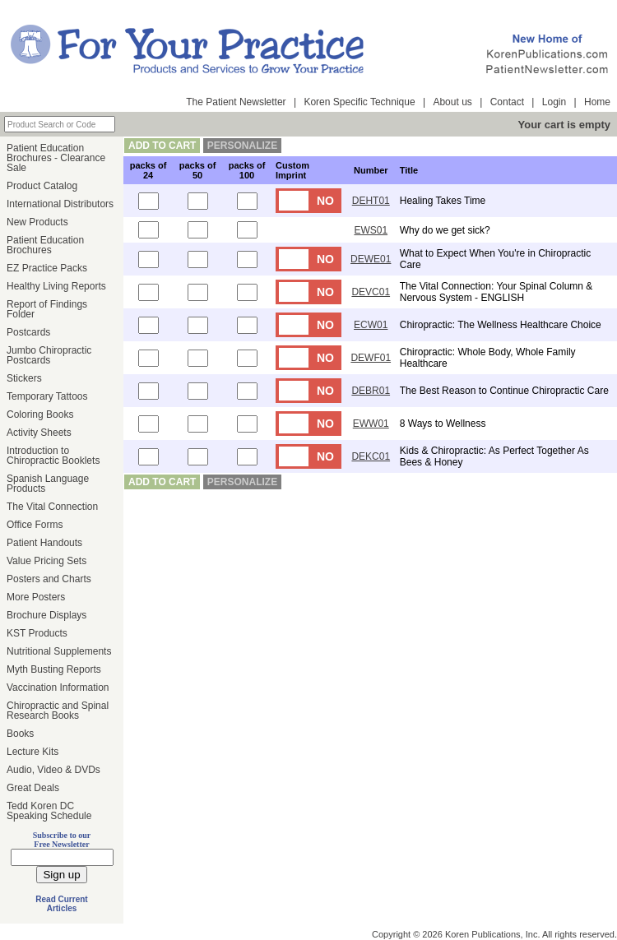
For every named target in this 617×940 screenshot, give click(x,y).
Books (20, 733)
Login (554, 102)
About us (452, 102)
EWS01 (370, 230)
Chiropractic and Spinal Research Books (58, 710)
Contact (507, 102)
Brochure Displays (46, 615)
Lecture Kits (32, 751)
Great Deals (33, 788)
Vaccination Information (58, 687)
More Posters (36, 597)
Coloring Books (40, 414)
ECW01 (370, 325)
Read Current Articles (61, 904)
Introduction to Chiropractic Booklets (53, 455)
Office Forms (35, 524)
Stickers (24, 378)
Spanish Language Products (48, 483)
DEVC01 (370, 292)
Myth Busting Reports (54, 669)
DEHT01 (371, 200)
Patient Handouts (44, 543)
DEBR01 (370, 390)
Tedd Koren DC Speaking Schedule (49, 811)
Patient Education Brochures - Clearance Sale (56, 158)
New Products (37, 222)
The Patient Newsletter (235, 102)
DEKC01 (370, 456)
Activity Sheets (39, 432)
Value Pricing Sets (46, 561)
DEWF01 (370, 357)
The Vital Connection (52, 506)
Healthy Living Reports (56, 286)
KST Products (37, 633)
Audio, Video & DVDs (53, 770)
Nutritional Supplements (59, 651)
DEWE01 (370, 259)
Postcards (28, 332)
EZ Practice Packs (47, 268)
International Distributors (60, 204)
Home (597, 102)
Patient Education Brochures (45, 245)
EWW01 (371, 423)
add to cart (162, 145)
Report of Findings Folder (47, 309)
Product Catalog (42, 186)
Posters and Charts (49, 579)
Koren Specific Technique (359, 102)
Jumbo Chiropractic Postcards (49, 355)
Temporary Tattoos (47, 396)
